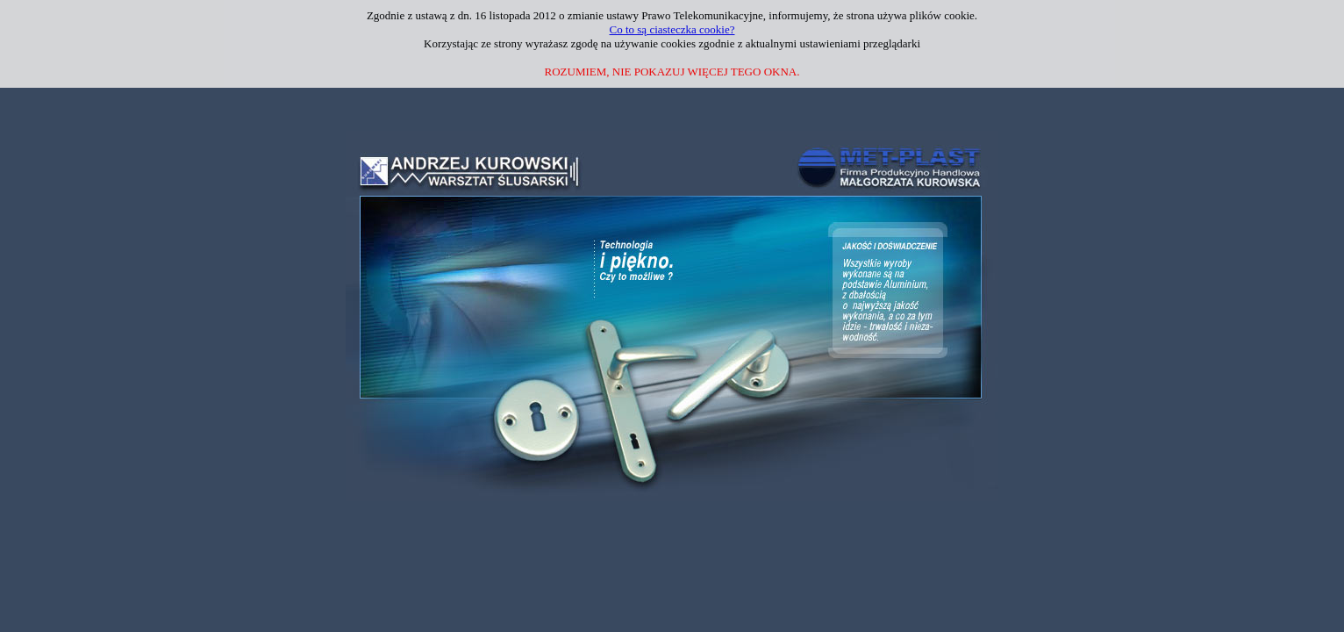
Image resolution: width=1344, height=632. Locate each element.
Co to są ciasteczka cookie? (672, 29)
